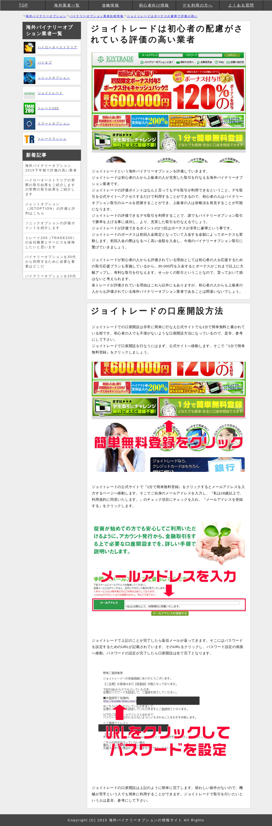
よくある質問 (241, 5)
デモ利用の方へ (198, 5)
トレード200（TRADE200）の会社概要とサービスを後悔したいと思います (51, 242)
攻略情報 (110, 5)
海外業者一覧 (67, 5)
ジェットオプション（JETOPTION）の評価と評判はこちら (50, 208)
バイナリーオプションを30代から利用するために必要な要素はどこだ (50, 261)
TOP (23, 5)
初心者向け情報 (154, 5)
